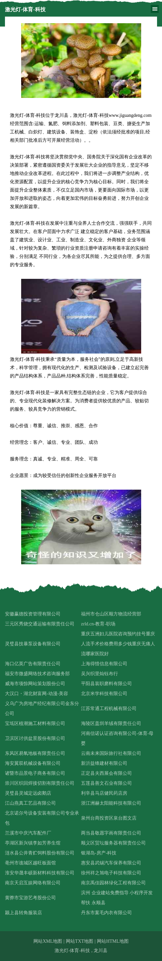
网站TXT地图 (79, 941)
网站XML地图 (47, 941)
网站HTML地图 (113, 941)
